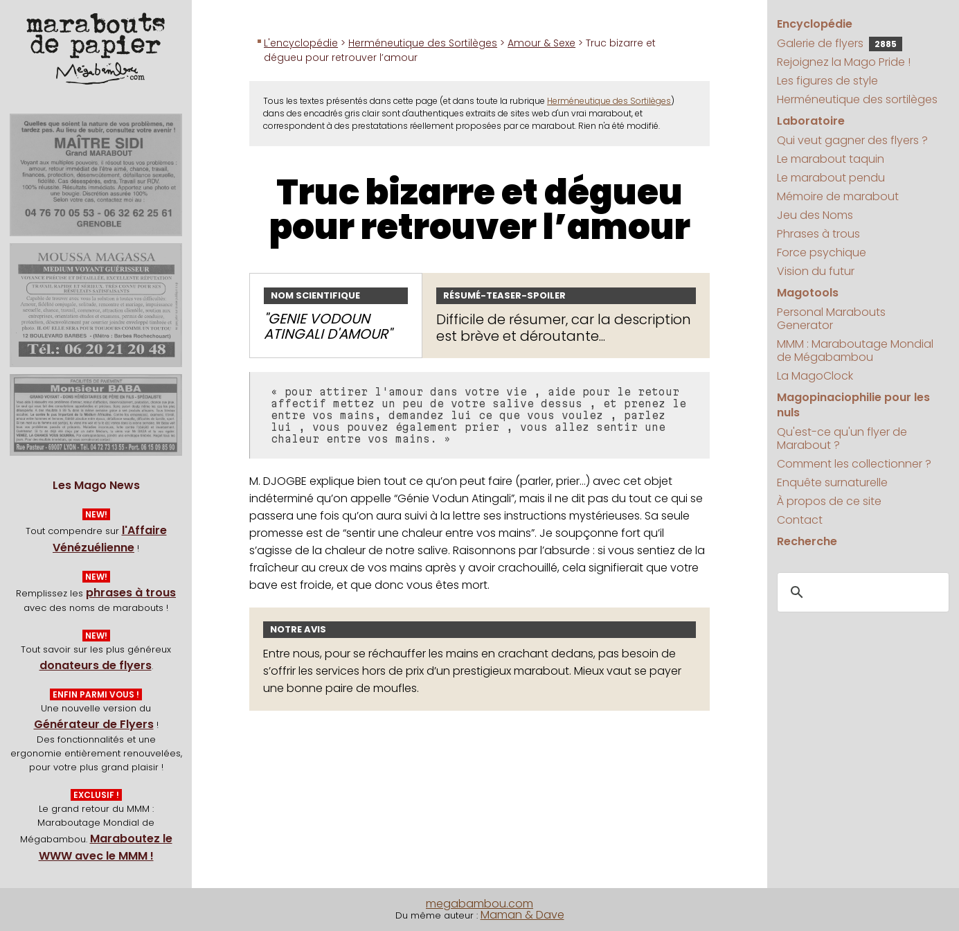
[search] (861, 592)
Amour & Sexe (541, 43)
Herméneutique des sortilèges (857, 99)
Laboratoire (811, 121)
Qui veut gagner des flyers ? (852, 140)
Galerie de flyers (839, 43)
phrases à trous (131, 593)
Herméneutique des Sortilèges (422, 43)
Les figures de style (827, 81)
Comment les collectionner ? (854, 464)
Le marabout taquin (830, 159)
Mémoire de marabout (838, 196)
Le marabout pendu (831, 178)
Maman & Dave (522, 915)
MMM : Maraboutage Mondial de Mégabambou (855, 350)
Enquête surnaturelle (832, 482)
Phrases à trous (818, 234)
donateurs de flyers (95, 665)
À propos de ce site (829, 501)
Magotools (808, 293)
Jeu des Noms (815, 215)
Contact (800, 520)
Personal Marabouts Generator (831, 318)
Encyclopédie (814, 24)
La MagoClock (815, 376)
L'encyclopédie (301, 43)
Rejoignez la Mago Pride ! (844, 62)
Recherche (807, 541)
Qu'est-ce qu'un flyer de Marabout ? (842, 438)
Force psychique (821, 252)
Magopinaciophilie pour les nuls (853, 404)
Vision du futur (815, 271)
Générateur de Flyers (94, 724)
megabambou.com (479, 904)
